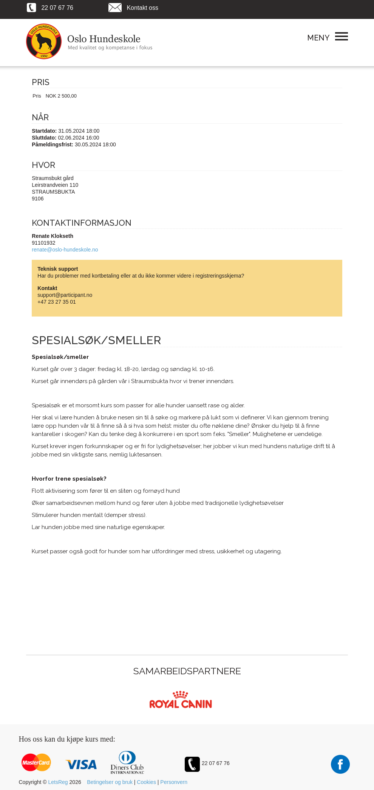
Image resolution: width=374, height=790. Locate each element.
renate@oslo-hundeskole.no (65, 250)
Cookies (146, 782)
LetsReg (58, 782)
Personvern (173, 782)
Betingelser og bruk (110, 782)
